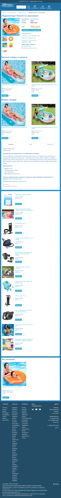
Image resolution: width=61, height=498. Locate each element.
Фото (30, 144)
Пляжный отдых (27, 46)
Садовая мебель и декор (14, 469)
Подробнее (5, 95)
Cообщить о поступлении (31, 30)
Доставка (24, 409)
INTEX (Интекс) (34, 19)
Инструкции (5, 413)
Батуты (14, 438)
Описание (10, 144)
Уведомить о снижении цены (29, 40)
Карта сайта (5, 420)
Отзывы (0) (50, 144)
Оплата (24, 407)
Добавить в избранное (27, 38)
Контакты (4, 407)
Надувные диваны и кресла (14, 455)
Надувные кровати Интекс (14, 450)
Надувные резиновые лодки (15, 461)
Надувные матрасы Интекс (14, 445)
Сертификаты (5, 414)
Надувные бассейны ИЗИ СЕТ (14, 409)
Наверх (56, 484)
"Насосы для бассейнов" (15, 179)
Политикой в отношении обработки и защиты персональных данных (28, 488)
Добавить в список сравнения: (29, 35)
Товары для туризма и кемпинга (15, 475)
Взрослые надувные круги (30, 48)
